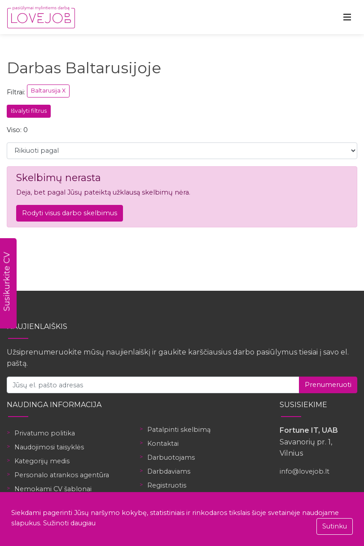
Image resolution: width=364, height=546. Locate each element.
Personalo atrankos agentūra (61, 475)
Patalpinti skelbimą (179, 430)
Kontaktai (163, 443)
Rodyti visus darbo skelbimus (69, 213)
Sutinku (334, 526)
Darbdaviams (168, 471)
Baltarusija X (48, 90)
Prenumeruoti (328, 385)
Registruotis (166, 485)
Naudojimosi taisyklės (49, 447)
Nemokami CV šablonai (53, 489)
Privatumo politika (44, 433)
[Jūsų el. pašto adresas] (153, 385)
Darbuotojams (171, 457)
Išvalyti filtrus (29, 110)
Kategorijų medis (42, 461)
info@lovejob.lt (304, 471)
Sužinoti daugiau (69, 523)
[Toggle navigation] (347, 17)
